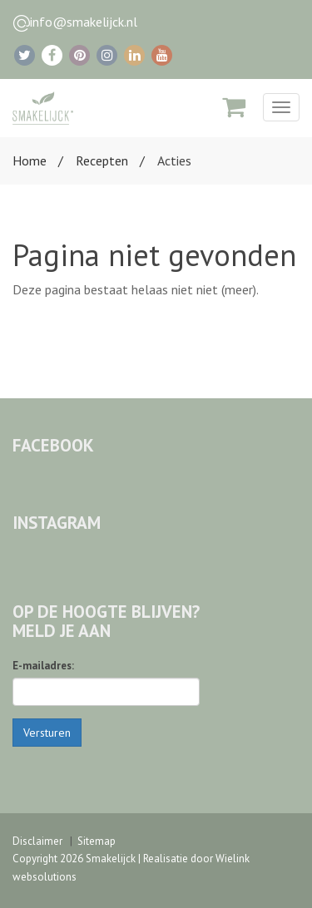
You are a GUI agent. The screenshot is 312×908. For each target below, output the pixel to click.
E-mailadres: (43, 666)
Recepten (102, 160)
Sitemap (96, 841)
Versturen (47, 732)
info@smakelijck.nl (83, 21)
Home (29, 160)
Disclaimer (37, 841)
